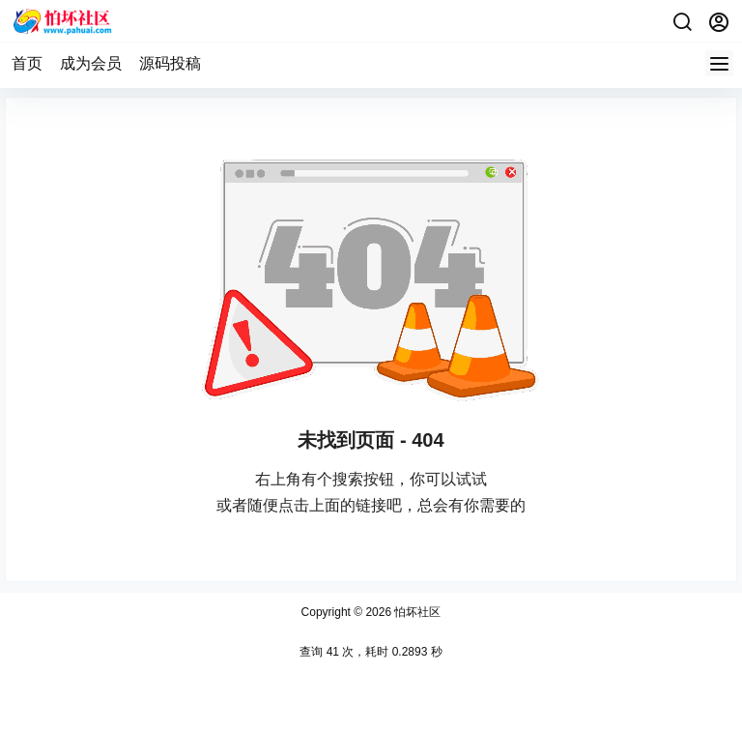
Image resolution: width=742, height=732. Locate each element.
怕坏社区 (416, 612)
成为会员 (91, 63)
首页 (27, 63)
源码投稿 (170, 63)
